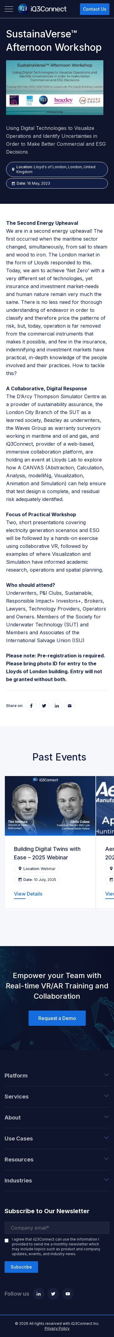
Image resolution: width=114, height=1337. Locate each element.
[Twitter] (53, 1294)
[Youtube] (68, 1294)
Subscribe (21, 1266)
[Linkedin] (38, 1294)
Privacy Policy (57, 1328)
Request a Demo (57, 1018)
